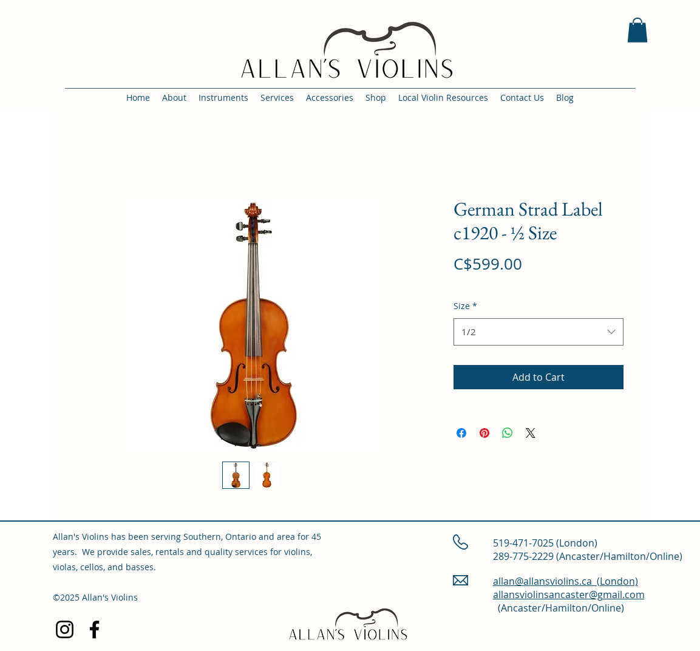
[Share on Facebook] (461, 433)
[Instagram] (64, 629)
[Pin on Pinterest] (484, 433)
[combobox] (539, 331)
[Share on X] (530, 433)
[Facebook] (94, 629)
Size (465, 306)
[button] (637, 30)
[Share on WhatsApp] (507, 433)
